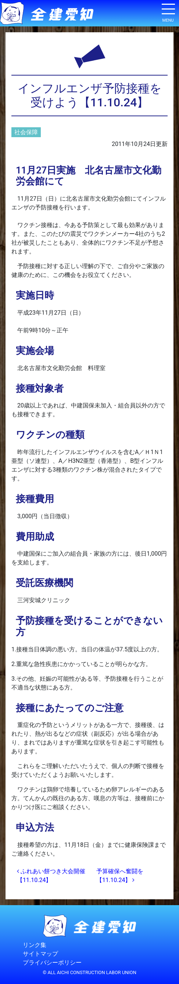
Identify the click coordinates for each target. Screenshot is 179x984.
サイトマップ (40, 953)
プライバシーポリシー (52, 962)
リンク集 (34, 944)
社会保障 (26, 132)
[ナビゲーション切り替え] (168, 12)
